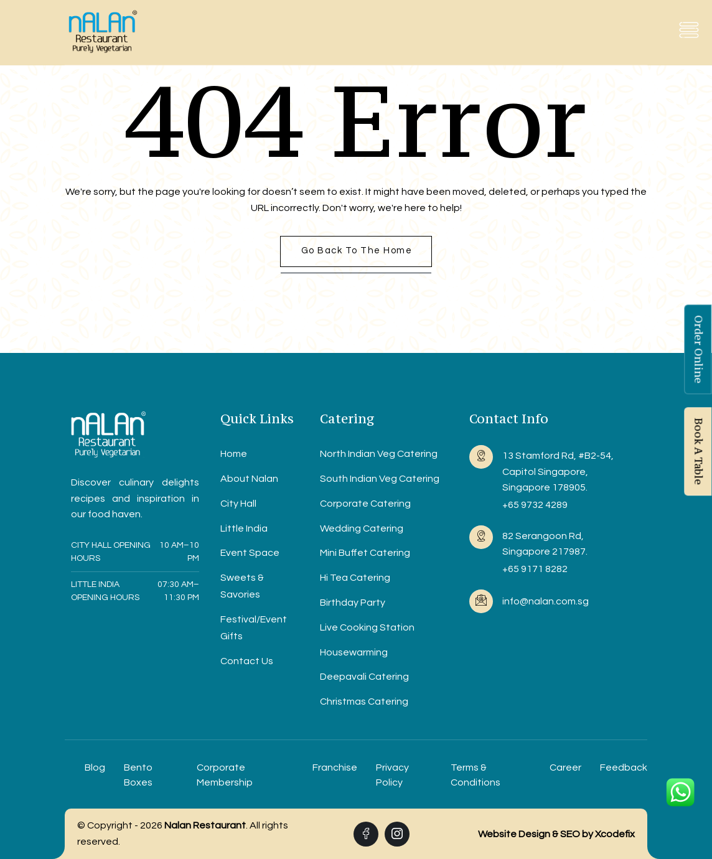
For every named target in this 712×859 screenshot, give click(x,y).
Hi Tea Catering (355, 578)
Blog (95, 767)
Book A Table (698, 451)
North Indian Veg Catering (379, 454)
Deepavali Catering (364, 677)
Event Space (249, 553)
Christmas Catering (364, 701)
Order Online (698, 349)
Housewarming (354, 652)
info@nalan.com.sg (545, 601)
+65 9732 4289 (535, 505)
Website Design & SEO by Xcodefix (556, 834)
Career (565, 767)
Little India (244, 528)
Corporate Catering (365, 504)
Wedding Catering (361, 528)
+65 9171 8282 (535, 569)
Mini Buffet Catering (365, 553)
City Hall (238, 504)
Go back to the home (357, 250)
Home (233, 454)
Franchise (334, 767)
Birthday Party (352, 603)
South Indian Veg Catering (379, 479)
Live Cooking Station (367, 627)
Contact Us (246, 661)
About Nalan (249, 479)
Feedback (623, 767)
